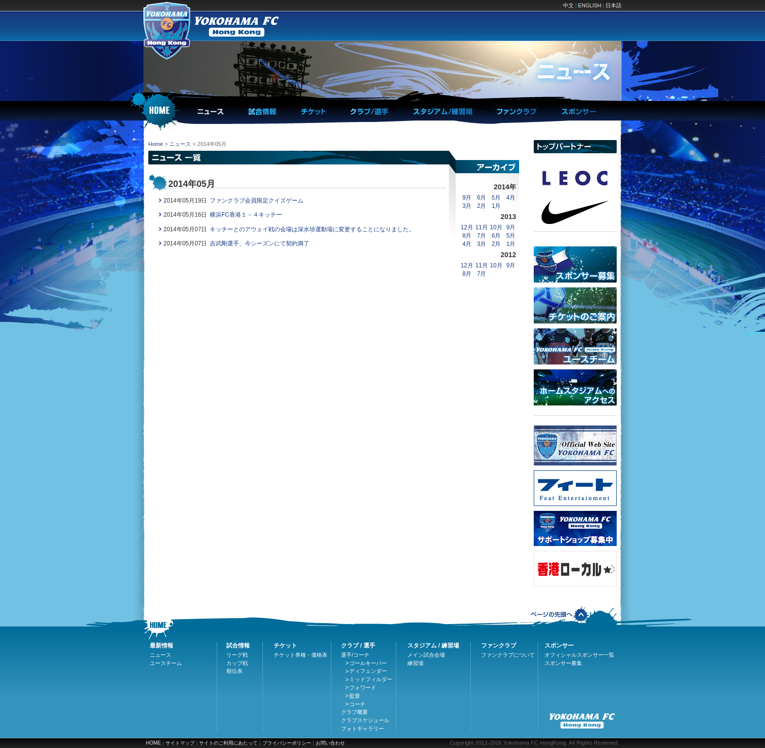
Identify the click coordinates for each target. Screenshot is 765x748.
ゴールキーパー (368, 663)
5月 (496, 197)
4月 (511, 197)
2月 (481, 205)
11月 (481, 227)
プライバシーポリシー (286, 743)
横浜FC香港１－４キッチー (246, 214)
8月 (467, 235)
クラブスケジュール (365, 720)
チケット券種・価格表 (300, 655)
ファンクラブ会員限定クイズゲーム (256, 200)
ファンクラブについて (508, 655)
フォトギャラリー (362, 728)
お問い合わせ (330, 743)
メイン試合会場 (426, 655)
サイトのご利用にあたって (228, 743)
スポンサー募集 (563, 663)
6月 (481, 197)
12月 (467, 227)
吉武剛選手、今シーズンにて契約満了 (259, 243)
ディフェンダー (368, 671)
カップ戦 (237, 663)
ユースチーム (166, 663)
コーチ (357, 704)
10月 (496, 227)
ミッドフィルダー (370, 679)
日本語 (613, 5)
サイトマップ (180, 743)
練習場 (415, 663)
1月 (496, 205)
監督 (354, 696)
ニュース (180, 144)
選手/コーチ (355, 655)
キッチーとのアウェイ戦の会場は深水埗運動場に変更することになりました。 (312, 229)
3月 (467, 205)
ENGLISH (589, 5)
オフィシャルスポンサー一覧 (579, 655)
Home (155, 144)
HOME (153, 743)
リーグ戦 (237, 655)
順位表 (234, 671)
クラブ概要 (354, 712)
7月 (481, 235)
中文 (568, 5)
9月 (467, 197)
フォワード (362, 687)
